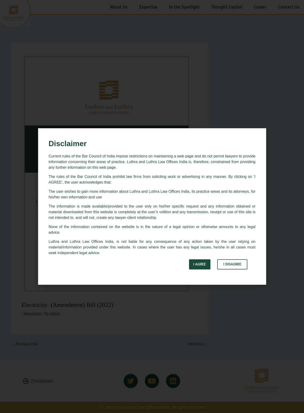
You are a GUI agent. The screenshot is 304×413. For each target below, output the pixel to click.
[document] (152, 206)
